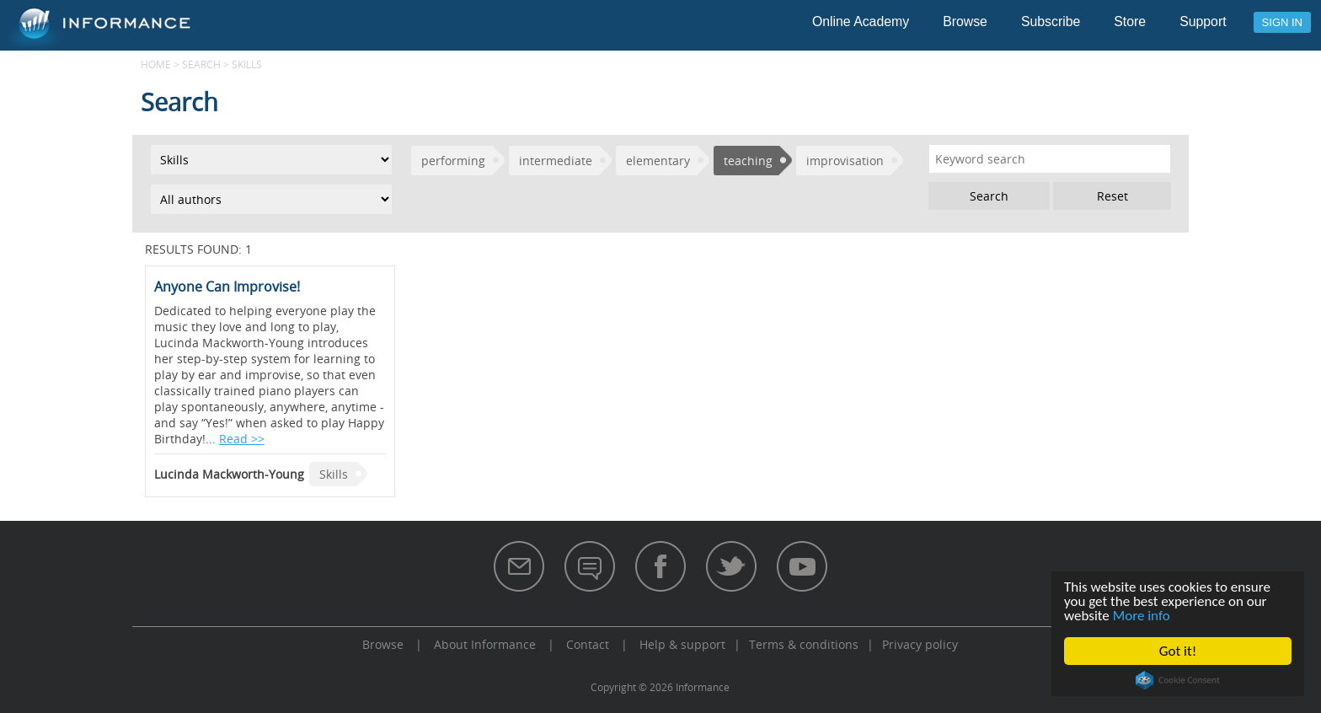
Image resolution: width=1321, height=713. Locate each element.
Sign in (1282, 22)
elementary (658, 161)
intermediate (555, 161)
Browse (965, 21)
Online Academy (860, 21)
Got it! (1177, 651)
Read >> (242, 439)
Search (201, 64)
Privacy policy (920, 644)
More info (1141, 616)
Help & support (682, 644)
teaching (748, 161)
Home (156, 64)
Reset (1112, 196)
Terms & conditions (803, 644)
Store (1130, 21)
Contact (587, 644)
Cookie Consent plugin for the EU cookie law (1178, 680)
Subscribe (1050, 21)
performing (453, 161)
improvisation (845, 161)
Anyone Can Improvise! (227, 286)
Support (1202, 21)
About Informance (485, 644)
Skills (333, 474)
